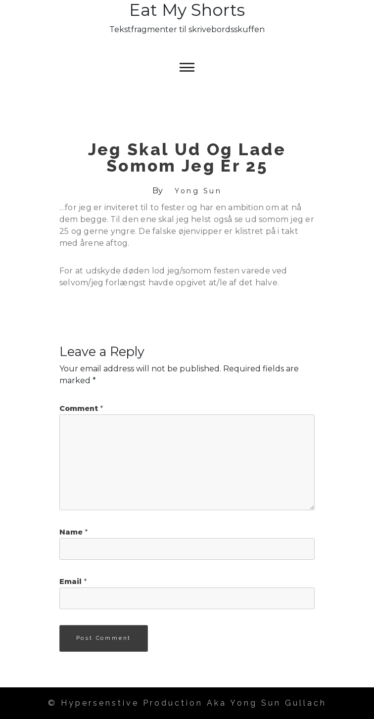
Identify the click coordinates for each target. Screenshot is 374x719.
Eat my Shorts (187, 10)
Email (73, 581)
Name (73, 532)
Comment (81, 408)
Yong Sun (198, 190)
